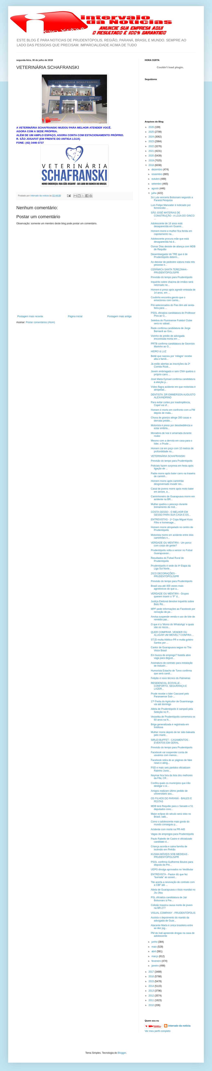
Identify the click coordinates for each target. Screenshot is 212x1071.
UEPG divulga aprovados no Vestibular (172, 869)
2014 (152, 986)
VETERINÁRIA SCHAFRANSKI (168, 456)
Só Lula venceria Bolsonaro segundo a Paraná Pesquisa (172, 199)
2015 (152, 981)
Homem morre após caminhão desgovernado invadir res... (167, 482)
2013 (152, 990)
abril (154, 951)
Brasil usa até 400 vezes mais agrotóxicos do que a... (167, 587)
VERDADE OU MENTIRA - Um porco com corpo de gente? (171, 544)
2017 (152, 971)
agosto (155, 188)
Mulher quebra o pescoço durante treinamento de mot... (169, 506)
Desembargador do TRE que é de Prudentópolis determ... (169, 256)
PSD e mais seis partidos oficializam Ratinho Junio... (170, 769)
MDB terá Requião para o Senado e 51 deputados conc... (172, 807)
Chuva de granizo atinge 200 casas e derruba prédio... (171, 419)
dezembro (157, 169)
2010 (152, 1005)
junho (154, 941)
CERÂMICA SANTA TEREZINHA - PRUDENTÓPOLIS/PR (169, 271)
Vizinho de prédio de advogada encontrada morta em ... (167, 337)
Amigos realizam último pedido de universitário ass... (169, 792)
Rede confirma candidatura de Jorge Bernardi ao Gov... (170, 329)
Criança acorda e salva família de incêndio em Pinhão (169, 848)
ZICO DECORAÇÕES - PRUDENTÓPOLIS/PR (165, 575)
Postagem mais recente (30, 316)
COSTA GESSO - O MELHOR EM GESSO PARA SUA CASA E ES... (171, 513)
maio (154, 946)
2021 (152, 151)
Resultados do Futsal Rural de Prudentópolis (167, 559)
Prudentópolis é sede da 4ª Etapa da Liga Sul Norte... (171, 567)
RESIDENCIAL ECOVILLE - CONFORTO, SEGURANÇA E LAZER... (169, 686)
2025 (152, 131)
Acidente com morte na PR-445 (168, 829)
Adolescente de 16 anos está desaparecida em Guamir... (167, 225)
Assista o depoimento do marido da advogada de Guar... (170, 919)
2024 (152, 136)
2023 (152, 141)
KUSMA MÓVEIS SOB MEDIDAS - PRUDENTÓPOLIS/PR (170, 856)
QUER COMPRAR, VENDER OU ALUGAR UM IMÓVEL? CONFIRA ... (172, 633)
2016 (152, 976)
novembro (157, 174)
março (155, 956)
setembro (156, 183)
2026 (152, 127)
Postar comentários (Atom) (40, 322)
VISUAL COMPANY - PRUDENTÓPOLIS (173, 912)
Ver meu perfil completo (157, 1031)
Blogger (122, 1052)
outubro (155, 178)
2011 (152, 1000)
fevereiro (156, 961)
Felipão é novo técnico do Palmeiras (170, 678)
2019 (152, 160)
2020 (152, 155)
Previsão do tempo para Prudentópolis (171, 277)
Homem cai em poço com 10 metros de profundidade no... (172, 450)
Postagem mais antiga (119, 316)
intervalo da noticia (39, 195)
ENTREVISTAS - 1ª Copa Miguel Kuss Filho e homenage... (172, 521)
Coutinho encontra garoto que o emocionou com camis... (168, 299)
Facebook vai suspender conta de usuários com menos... (169, 754)
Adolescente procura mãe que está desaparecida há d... (170, 240)
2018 (152, 165)
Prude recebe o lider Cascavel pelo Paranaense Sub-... (170, 695)
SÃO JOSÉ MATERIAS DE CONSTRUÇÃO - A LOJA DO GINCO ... (172, 215)
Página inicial (75, 316)
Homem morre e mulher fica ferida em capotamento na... (171, 232)
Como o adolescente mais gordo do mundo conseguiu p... (170, 823)
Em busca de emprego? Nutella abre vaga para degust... (171, 656)
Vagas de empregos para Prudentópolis (172, 834)
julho (154, 193)
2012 (152, 995)
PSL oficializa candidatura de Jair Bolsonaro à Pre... (169, 899)
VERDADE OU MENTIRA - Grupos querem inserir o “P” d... (170, 595)
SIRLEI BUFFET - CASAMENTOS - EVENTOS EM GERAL (170, 741)
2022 (152, 146)
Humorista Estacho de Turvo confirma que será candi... (171, 672)
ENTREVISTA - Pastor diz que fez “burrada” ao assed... (169, 876)
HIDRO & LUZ (158, 351)
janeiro (155, 965)
